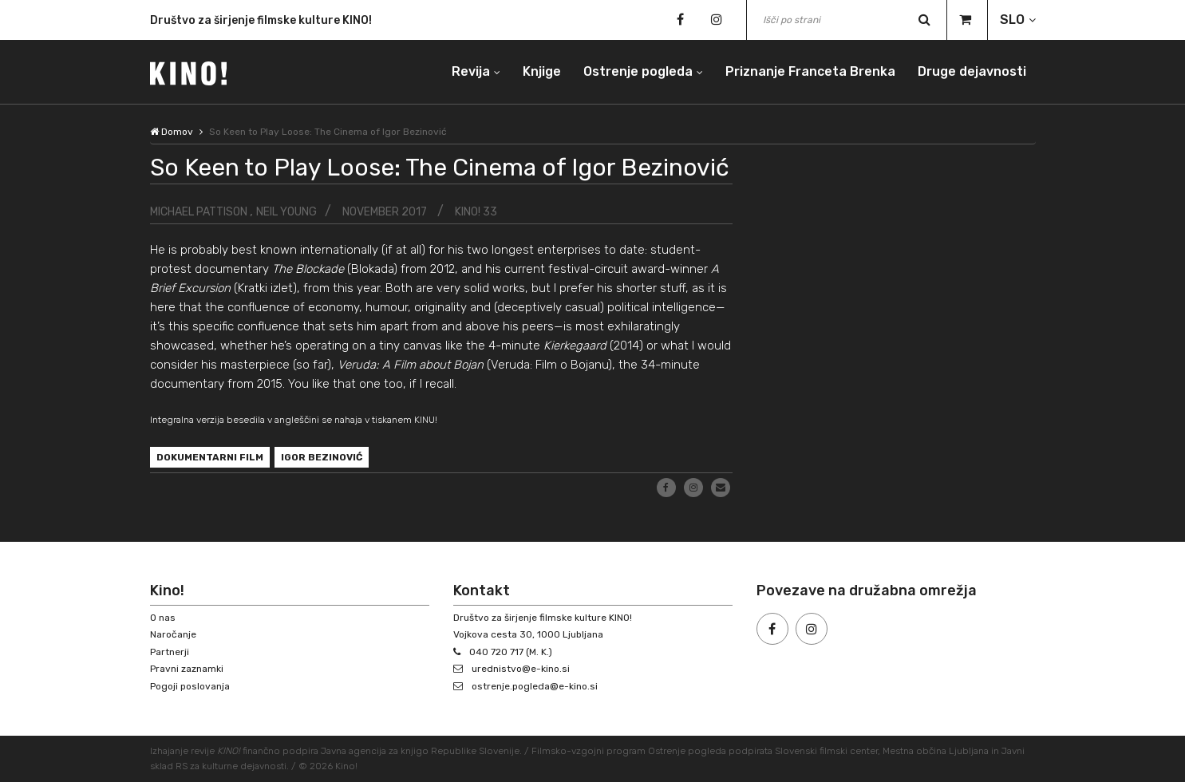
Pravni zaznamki (186, 668)
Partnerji (169, 652)
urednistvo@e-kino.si (521, 668)
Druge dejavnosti (972, 71)
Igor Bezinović (321, 457)
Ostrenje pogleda (638, 71)
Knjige (542, 71)
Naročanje (173, 634)
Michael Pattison (200, 212)
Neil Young (286, 212)
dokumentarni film (209, 457)
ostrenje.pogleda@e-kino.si (535, 686)
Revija (471, 71)
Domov (171, 131)
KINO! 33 (476, 212)
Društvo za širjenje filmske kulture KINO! (261, 23)
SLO (1012, 19)
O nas (163, 617)
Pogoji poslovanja (190, 686)
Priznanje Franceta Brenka (810, 71)
